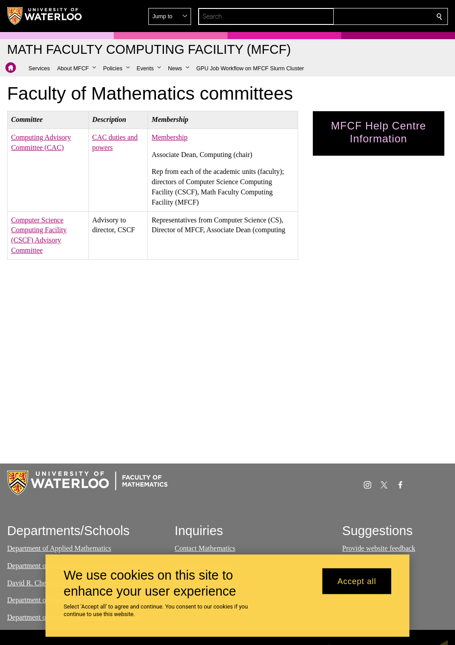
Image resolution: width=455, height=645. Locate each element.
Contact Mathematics (205, 548)
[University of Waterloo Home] (45, 16)
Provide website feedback (378, 548)
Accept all (357, 580)
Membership (170, 137)
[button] (375, 16)
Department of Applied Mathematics (59, 548)
